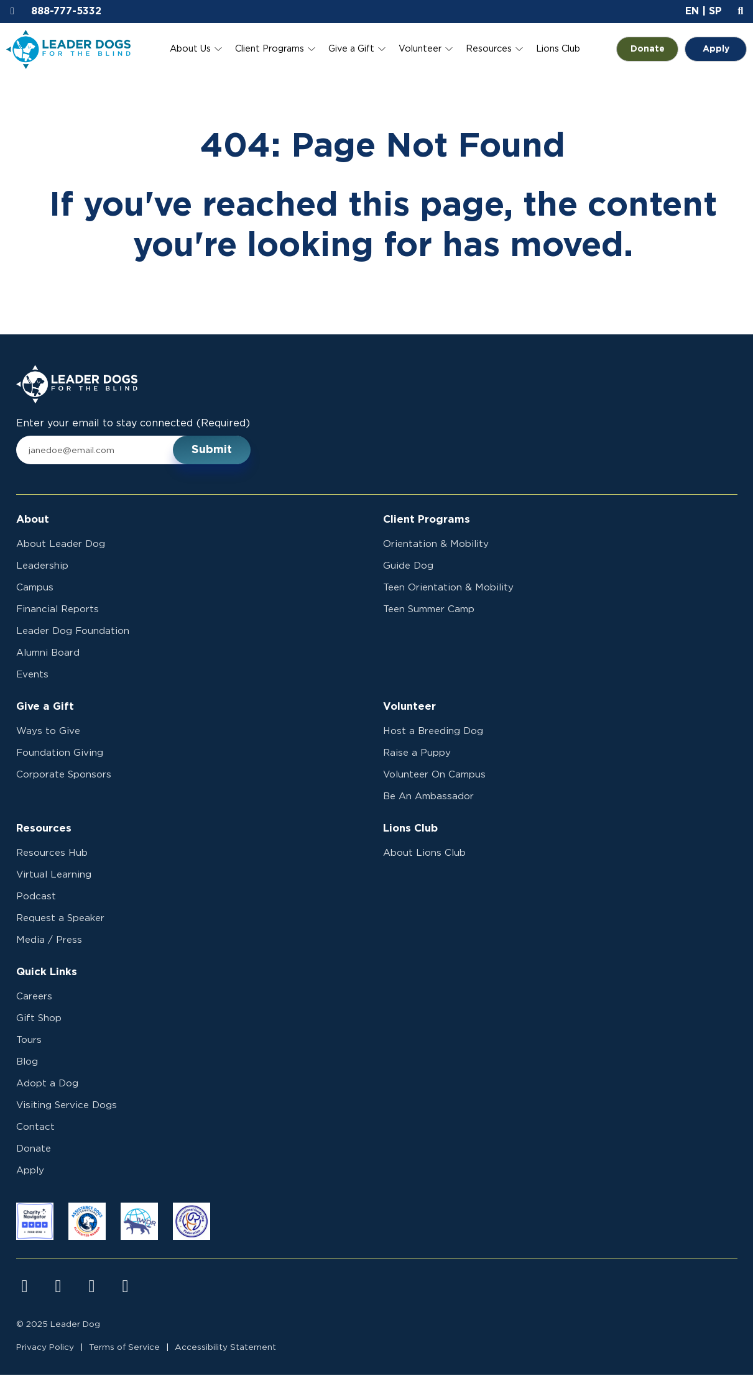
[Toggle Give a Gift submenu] (381, 49)
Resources (489, 48)
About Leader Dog (60, 545)
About (32, 520)
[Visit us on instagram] (58, 1287)
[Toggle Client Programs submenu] (311, 49)
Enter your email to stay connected (133, 425)
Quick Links (46, 973)
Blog (27, 1063)
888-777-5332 (66, 11)
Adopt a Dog (47, 1084)
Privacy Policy (45, 1348)
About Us (190, 48)
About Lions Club (424, 854)
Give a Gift (351, 48)
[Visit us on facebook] (25, 1287)
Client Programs (269, 48)
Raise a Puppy (417, 754)
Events (32, 676)
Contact (35, 1128)
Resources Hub (52, 854)
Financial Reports (57, 610)
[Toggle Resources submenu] (519, 49)
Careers (34, 997)
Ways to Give (48, 732)
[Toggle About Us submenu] (218, 49)
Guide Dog (408, 567)
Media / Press (49, 941)
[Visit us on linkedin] (125, 1287)
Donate (655, 49)
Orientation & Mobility (436, 545)
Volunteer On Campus (434, 776)
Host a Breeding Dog (433, 732)
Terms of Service (124, 1348)
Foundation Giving (59, 754)
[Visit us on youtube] (92, 1287)
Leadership (42, 567)
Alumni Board (48, 654)
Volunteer (420, 48)
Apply (716, 49)
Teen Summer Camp (428, 610)
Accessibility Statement (225, 1348)
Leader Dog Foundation (72, 632)
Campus (34, 589)
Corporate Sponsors (63, 776)
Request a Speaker (60, 919)
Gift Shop (39, 1019)
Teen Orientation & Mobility (448, 589)
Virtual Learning (53, 876)
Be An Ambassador (428, 797)
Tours (29, 1041)
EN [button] (692, 11)
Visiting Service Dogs (66, 1106)
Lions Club (558, 48)
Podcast (36, 897)
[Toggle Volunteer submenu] (448, 49)
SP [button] (715, 11)
